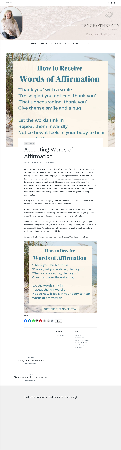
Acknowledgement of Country (75, 444)
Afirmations (78, 335)
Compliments (79, 340)
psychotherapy (79, 345)
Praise (67, 43)
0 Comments (50, 162)
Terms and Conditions (107, 444)
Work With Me (55, 43)
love (86, 342)
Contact (86, 43)
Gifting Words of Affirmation (30, 360)
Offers (75, 43)
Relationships (79, 347)
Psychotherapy (30, 143)
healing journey (79, 342)
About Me (43, 43)
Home (33, 43)
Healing (86, 340)
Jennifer (26, 162)
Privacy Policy (93, 444)
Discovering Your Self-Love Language (90, 360)
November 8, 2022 (37, 162)
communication (80, 338)
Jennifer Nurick (60, 21)
